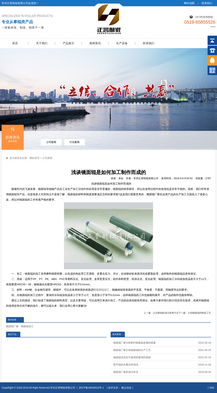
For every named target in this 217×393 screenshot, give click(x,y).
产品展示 (68, 43)
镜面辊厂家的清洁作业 (162, 372)
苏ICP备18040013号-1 (92, 387)
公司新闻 (51, 142)
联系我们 (207, 3)
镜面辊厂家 (12, 326)
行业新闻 (74, 142)
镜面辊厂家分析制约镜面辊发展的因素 (162, 342)
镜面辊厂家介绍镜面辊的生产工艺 (162, 350)
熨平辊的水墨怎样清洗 (162, 364)
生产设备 (122, 43)
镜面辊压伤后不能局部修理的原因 (162, 357)
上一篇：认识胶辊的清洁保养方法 (161, 313)
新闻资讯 (95, 43)
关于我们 (41, 43)
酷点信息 (126, 387)
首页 (15, 43)
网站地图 (189, 3)
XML (212, 387)
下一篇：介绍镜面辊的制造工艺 (195, 313)
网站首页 (35, 158)
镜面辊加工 (102, 289)
